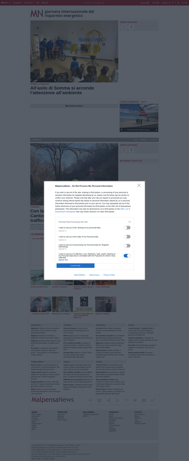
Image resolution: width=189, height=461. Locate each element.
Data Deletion (79, 275)
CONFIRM (75, 266)
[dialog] (94, 230)
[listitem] (94, 221)
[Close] (139, 186)
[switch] (127, 227)
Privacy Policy (109, 275)
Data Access (94, 275)
